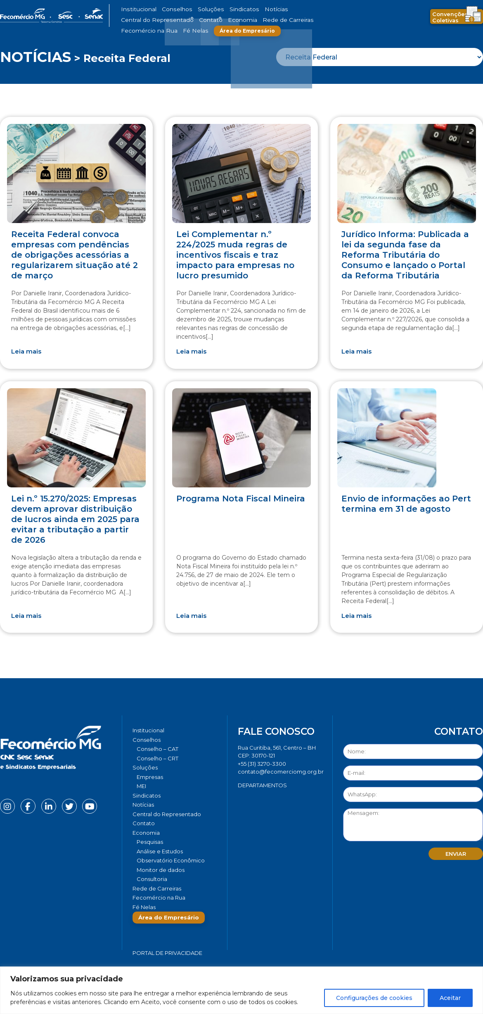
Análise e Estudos (160, 851)
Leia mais (26, 351)
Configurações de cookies (374, 998)
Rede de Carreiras (171, 20)
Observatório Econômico (171, 860)
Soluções (195, 9)
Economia (133, 20)
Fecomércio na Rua (220, 20)
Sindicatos (222, 9)
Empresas (150, 777)
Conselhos (168, 9)
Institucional (135, 9)
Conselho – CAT (157, 749)
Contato (338, 9)
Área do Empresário (306, 20)
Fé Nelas (257, 20)
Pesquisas (150, 841)
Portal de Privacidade (167, 953)
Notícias (249, 9)
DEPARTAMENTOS (262, 785)
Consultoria (152, 879)
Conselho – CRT (157, 758)
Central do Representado (293, 9)
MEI (141, 786)
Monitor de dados (161, 870)
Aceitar (450, 998)
